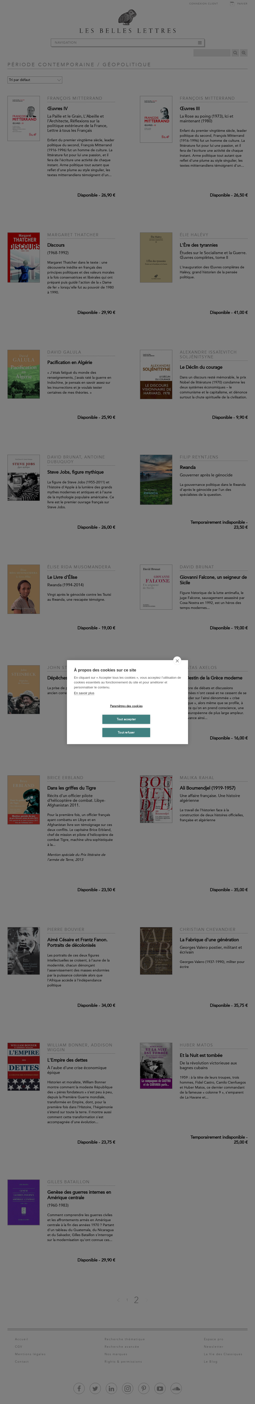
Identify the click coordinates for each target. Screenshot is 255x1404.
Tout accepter (126, 719)
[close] (177, 660)
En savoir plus (84, 693)
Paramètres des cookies (126, 706)
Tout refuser (126, 732)
